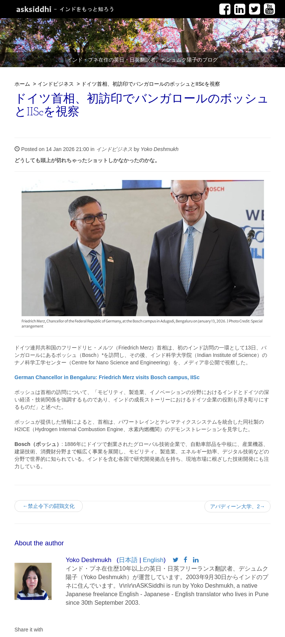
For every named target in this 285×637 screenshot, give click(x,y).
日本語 (128, 560)
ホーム (22, 84)
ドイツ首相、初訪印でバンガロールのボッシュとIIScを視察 (150, 84)
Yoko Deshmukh (159, 149)
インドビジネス (55, 84)
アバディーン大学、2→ (237, 506)
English (153, 560)
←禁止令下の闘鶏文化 (51, 506)
